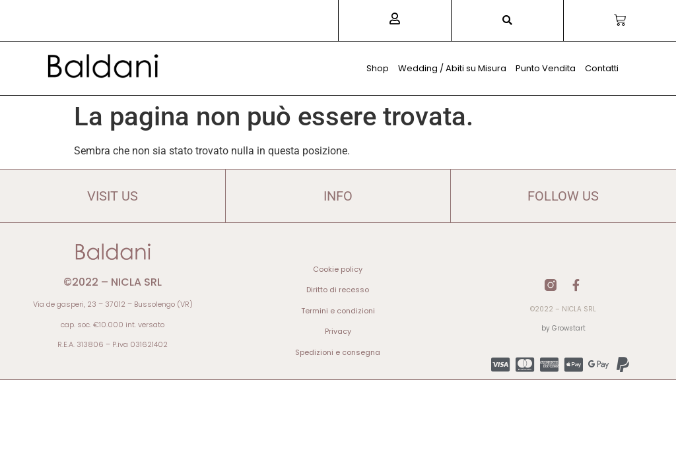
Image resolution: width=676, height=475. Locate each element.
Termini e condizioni (338, 310)
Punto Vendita (546, 68)
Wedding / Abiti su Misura (452, 68)
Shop (377, 68)
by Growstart (563, 328)
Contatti (602, 68)
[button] (507, 21)
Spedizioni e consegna (337, 352)
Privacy (338, 331)
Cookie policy (337, 269)
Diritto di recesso (337, 289)
